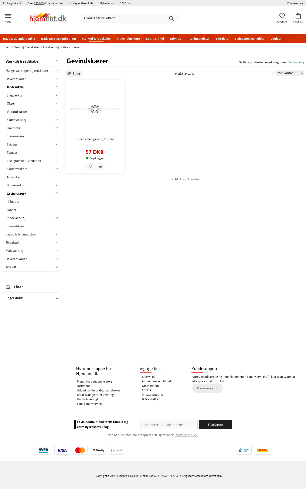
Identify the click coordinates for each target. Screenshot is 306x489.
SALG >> (125, 3)
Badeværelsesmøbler (249, 38)
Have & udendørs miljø (19, 38)
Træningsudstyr (198, 38)
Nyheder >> (107, 3)
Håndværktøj (295, 62)
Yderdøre (221, 38)
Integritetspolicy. (186, 435)
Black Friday (150, 399)
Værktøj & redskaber (96, 38)
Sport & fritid (155, 38)
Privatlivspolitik (152, 395)
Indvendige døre (128, 38)
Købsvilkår (149, 377)
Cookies (147, 390)
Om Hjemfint (150, 386)
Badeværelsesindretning (58, 38)
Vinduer (276, 38)
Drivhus (175, 38)
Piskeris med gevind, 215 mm (95, 139)
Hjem (6, 47)
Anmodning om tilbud (156, 381)
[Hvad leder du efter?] (130, 18)
